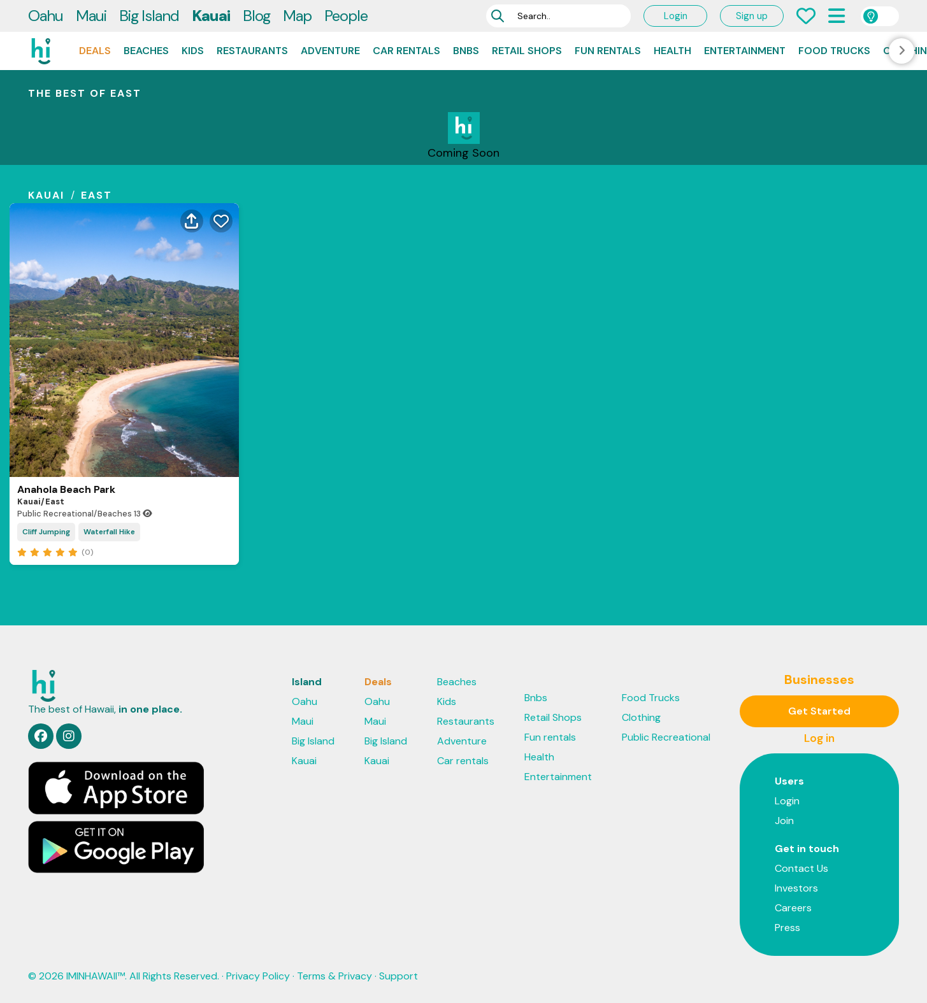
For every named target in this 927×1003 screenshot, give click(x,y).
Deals (95, 50)
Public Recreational (666, 737)
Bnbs (466, 50)
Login (675, 16)
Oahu (45, 15)
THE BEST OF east (84, 93)
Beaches (146, 50)
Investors (796, 888)
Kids (193, 50)
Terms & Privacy (334, 976)
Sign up (752, 16)
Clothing (641, 717)
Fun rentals (608, 50)
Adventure (330, 50)
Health (672, 50)
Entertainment (745, 50)
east (96, 195)
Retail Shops (527, 50)
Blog (256, 15)
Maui (91, 15)
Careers (793, 907)
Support (398, 976)
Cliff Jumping (46, 532)
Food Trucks (834, 50)
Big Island (149, 15)
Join (784, 820)
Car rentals (406, 50)
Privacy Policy (258, 976)
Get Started (819, 711)
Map (297, 15)
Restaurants (252, 50)
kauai (46, 195)
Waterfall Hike (109, 532)
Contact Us (801, 868)
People (346, 15)
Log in (819, 738)
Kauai (211, 15)
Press (787, 927)
